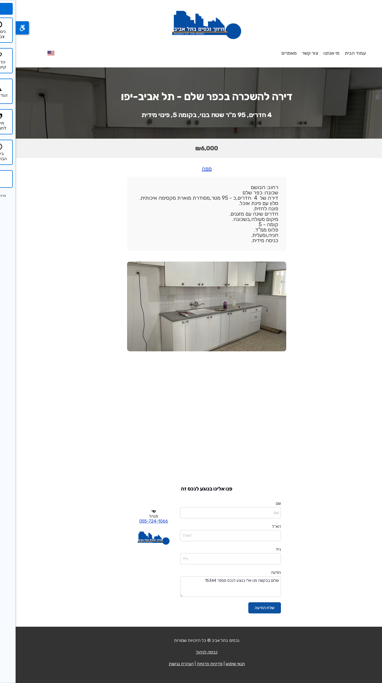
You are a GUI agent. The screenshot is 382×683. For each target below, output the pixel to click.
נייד (262, 549)
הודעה (260, 572)
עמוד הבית (339, 53)
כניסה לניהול (191, 652)
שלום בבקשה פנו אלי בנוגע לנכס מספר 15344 (214, 586)
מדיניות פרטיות (194, 663)
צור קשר (294, 53)
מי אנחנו (316, 53)
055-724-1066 (138, 521)
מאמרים (273, 53)
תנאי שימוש (219, 663)
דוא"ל (260, 526)
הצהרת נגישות (165, 663)
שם (262, 503)
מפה (191, 168)
